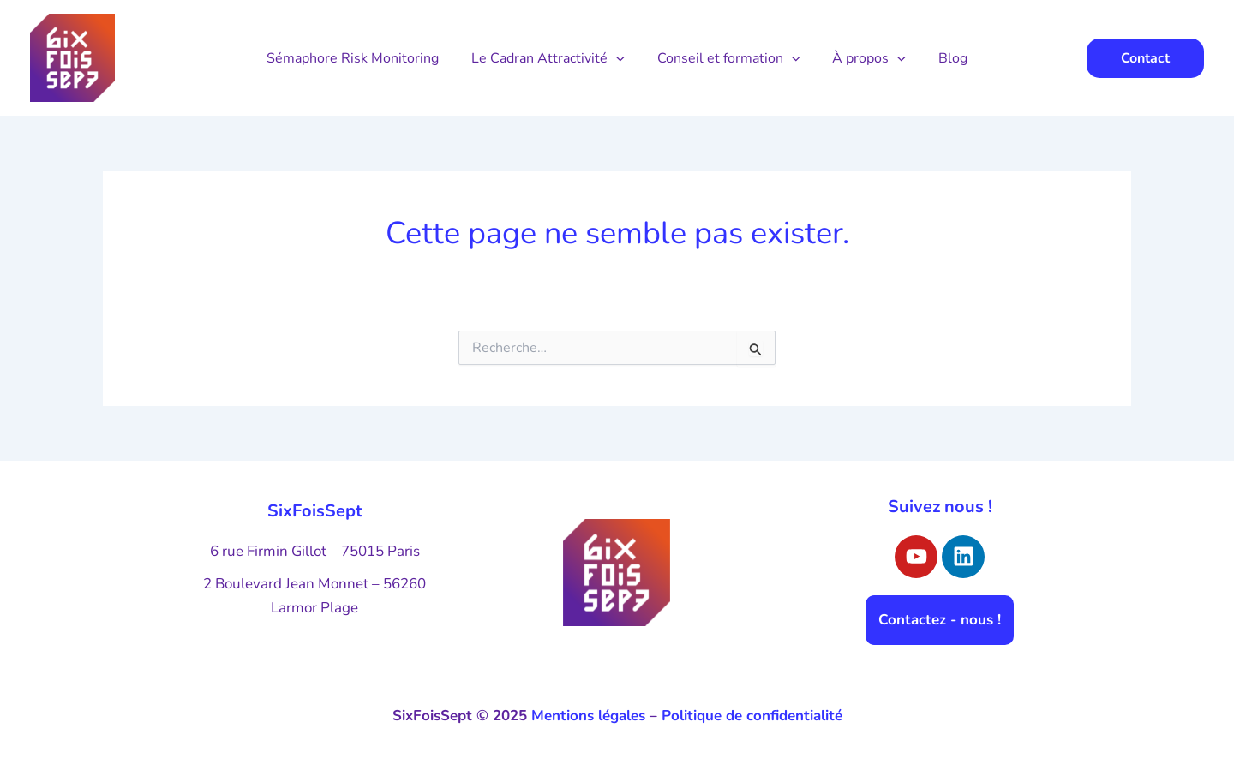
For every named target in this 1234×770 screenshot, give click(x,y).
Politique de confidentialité (752, 715)
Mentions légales (588, 715)
